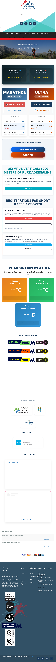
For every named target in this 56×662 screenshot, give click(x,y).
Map (22, 586)
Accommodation (33, 576)
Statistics (23, 578)
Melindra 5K (44, 34)
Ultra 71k (19, 34)
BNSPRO (31, 656)
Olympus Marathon (13, 462)
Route (28, 251)
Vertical (26, 34)
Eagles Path (35, 34)
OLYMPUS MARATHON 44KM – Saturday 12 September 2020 (45, 589)
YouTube (32, 579)
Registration (24, 584)
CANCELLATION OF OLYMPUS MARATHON (11, 542)
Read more (46, 539)
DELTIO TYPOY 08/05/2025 (44, 577)
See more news (5, 550)
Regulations (28, 191)
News (31, 573)
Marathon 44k (9, 34)
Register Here (28, 188)
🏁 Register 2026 (14, 104)
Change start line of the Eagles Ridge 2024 (12, 535)
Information (22, 37)
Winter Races (12, 37)
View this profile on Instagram (28, 519)
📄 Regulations (14, 110)
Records (32, 582)
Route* (28, 225)
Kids (5, 37)
